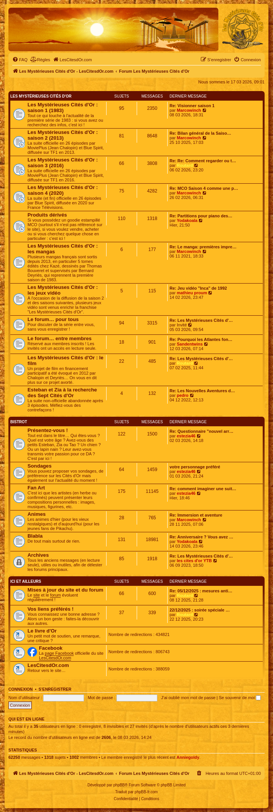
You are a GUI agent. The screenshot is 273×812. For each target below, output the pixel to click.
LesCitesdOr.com (55, 657)
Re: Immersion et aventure (196, 515)
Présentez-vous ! (47, 430)
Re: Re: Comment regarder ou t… (203, 160)
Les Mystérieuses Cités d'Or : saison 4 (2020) (62, 190)
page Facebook (59, 653)
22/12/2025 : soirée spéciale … (200, 610)
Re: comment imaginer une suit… (203, 488)
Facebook (51, 648)
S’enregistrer (55, 689)
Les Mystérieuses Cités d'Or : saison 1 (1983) (62, 107)
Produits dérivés (47, 215)
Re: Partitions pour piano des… (201, 216)
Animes (36, 514)
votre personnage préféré (195, 467)
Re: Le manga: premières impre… (203, 247)
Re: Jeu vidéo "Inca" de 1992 (198, 288)
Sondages (39, 466)
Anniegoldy (187, 757)
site (36, 595)
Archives (38, 555)
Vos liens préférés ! (50, 609)
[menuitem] (19, 59)
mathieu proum (192, 292)
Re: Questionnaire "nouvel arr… (201, 431)
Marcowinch (189, 110)
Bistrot (18, 422)
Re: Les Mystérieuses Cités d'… (201, 320)
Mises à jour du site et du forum (65, 590)
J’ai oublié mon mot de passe (188, 697)
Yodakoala (187, 220)
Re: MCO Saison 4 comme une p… (204, 188)
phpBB (119, 785)
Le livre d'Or (42, 631)
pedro (183, 395)
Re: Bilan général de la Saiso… (200, 133)
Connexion (20, 689)
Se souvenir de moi (240, 697)
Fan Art (36, 488)
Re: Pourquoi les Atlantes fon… (201, 339)
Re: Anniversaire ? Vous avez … (201, 537)
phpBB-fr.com (146, 792)
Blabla (35, 536)
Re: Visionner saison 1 (192, 105)
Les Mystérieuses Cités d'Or (40, 96)
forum (55, 595)
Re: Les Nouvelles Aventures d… (202, 390)
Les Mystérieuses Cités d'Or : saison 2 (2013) (62, 135)
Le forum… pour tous (53, 319)
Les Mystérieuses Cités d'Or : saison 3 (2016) (62, 162)
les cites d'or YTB (194, 560)
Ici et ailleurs (25, 581)
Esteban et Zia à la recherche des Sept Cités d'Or (62, 392)
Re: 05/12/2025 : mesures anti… (201, 591)
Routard (185, 165)
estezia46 (186, 436)
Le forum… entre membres (59, 338)
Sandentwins (190, 344)
